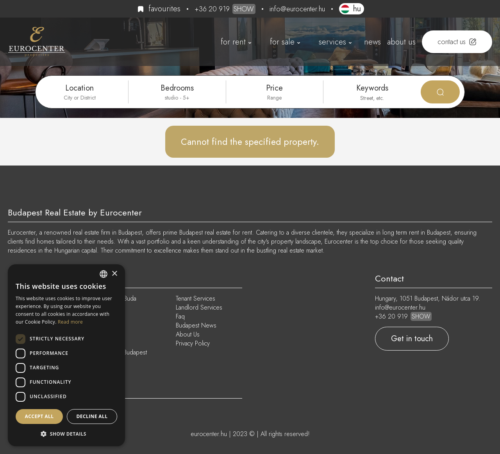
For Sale (282, 42)
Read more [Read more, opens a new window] (70, 322)
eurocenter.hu (209, 433)
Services (332, 42)
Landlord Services (199, 307)
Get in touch (412, 338)
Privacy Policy (193, 343)
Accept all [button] (39, 416)
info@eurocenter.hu (297, 9)
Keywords (372, 88)
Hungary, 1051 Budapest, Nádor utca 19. (427, 298)
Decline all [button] (92, 416)
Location (79, 88)
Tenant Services (195, 298)
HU (357, 8)
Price (274, 88)
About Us (401, 42)
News (372, 42)
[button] (66, 433)
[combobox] (103, 274)
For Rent (233, 42)
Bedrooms (177, 88)
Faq (180, 316)
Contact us (452, 42)
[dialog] (66, 355)
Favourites (164, 8)
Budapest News (196, 325)
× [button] (114, 274)
